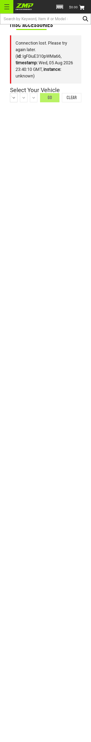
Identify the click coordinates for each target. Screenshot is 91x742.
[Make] (23, 97)
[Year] (13, 97)
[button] (60, 6)
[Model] (33, 97)
